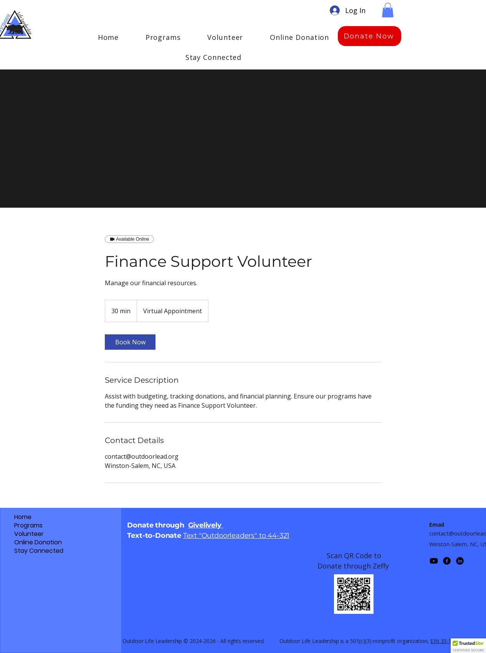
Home (22, 517)
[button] (388, 10)
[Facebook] (446, 560)
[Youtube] (433, 560)
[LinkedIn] (460, 560)
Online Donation (38, 542)
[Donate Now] (369, 36)
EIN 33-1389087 (449, 641)
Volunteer (29, 534)
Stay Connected (38, 551)
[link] (130, 342)
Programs (28, 525)
